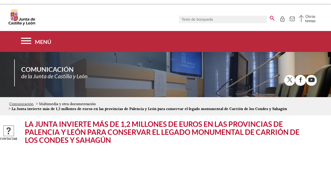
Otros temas (310, 18)
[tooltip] (282, 18)
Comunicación (21, 104)
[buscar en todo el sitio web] (272, 17)
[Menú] (36, 41)
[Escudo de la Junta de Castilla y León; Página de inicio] (21, 24)
